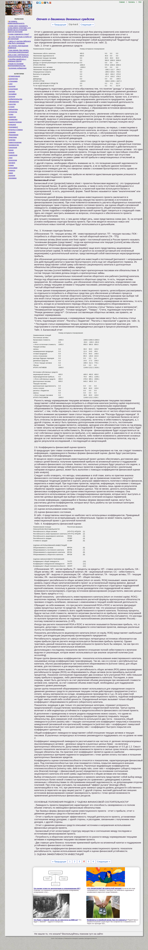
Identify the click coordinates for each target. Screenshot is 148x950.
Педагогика (12, 137)
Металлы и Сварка (15, 130)
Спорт (10, 158)
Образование (13, 135)
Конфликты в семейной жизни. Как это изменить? (107, 920)
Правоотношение (14, 142)
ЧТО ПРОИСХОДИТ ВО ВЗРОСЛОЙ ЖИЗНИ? (104, 888)
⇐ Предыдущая (59, 25)
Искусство (12, 104)
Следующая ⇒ (87, 25)
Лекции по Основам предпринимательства (16, 65)
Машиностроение (15, 122)
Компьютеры (13, 109)
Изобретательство (15, 99)
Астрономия (12, 81)
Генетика (11, 91)
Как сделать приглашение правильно (18, 47)
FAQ (140, 2)
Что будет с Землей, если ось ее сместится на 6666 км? (56, 920)
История (11, 107)
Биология (11, 86)
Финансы (11, 170)
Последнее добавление (17, 68)
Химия (10, 173)
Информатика (13, 102)
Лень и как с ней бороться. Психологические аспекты (18, 56)
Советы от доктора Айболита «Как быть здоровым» (19, 42)
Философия (12, 168)
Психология (12, 147)
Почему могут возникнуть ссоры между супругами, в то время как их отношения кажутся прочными (19, 29)
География (12, 94)
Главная (122, 2)
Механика (12, 132)
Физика (11, 165)
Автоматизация (14, 76)
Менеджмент (13, 127)
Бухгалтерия (13, 89)
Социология (12, 155)
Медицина (12, 125)
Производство (13, 145)
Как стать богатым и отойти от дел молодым (20, 38)
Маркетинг (12, 117)
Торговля (11, 163)
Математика (12, 119)
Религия (11, 153)
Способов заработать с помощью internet (17, 60)
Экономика (12, 178)
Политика (11, 140)
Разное (10, 150)
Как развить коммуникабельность (16, 22)
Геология (11, 96)
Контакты (131, 2)
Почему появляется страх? (18, 34)
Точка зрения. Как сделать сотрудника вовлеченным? (18, 51)
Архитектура (13, 79)
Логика (10, 114)
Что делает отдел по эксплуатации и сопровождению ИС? (57, 888)
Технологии (12, 160)
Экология (11, 175)
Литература (12, 112)
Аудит (10, 84)
